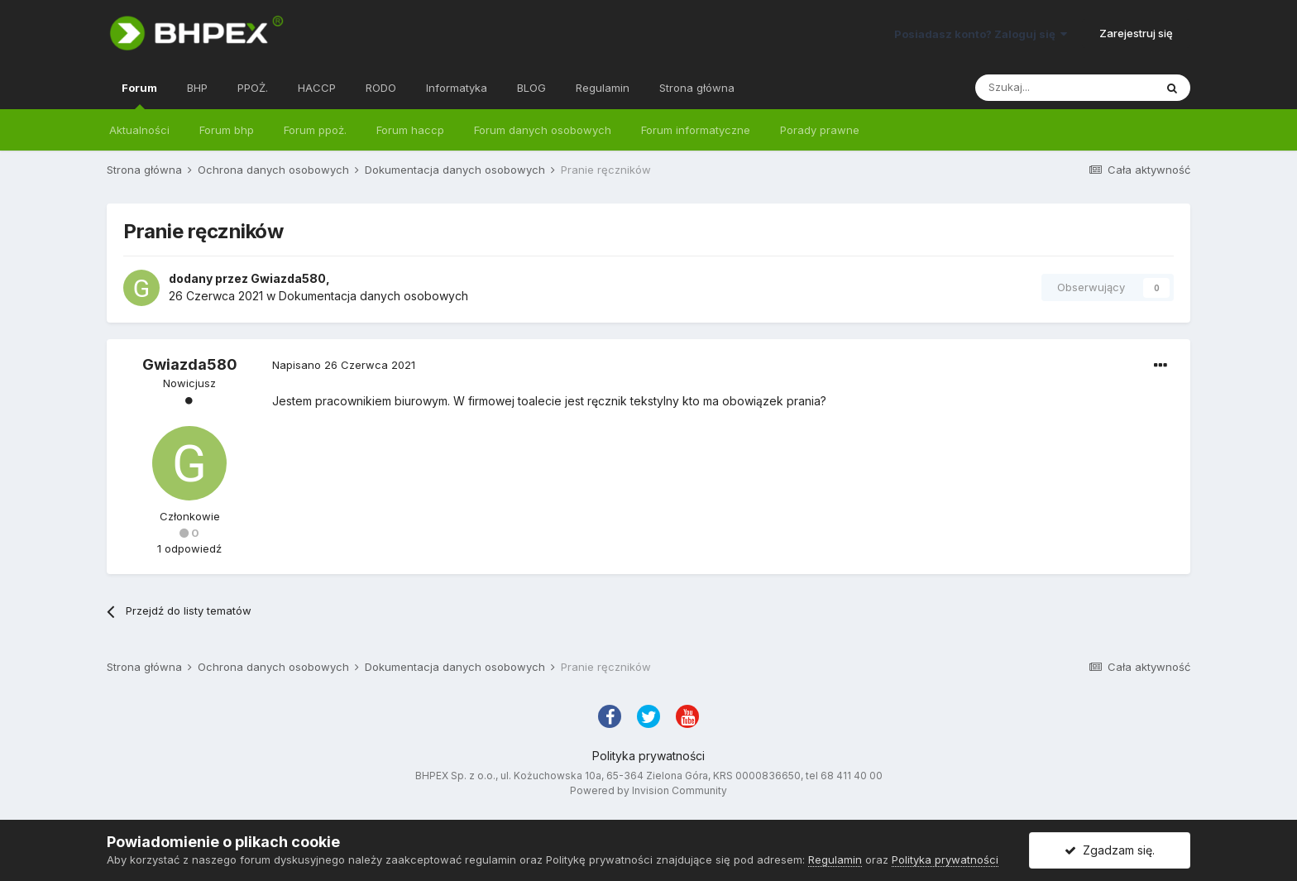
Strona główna (697, 87)
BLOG (531, 87)
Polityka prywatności (648, 756)
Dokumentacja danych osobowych (373, 296)
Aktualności (139, 129)
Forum (139, 95)
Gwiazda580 (288, 278)
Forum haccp (410, 129)
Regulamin (602, 87)
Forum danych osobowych (542, 129)
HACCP (317, 87)
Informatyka (456, 87)
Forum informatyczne (695, 129)
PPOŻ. (252, 87)
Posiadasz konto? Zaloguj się (980, 34)
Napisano (343, 364)
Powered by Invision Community (648, 790)
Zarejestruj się (1136, 33)
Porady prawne (819, 129)
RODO (381, 87)
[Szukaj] (1064, 87)
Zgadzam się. (1110, 850)
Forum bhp (226, 129)
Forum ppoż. (315, 129)
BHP (197, 87)
